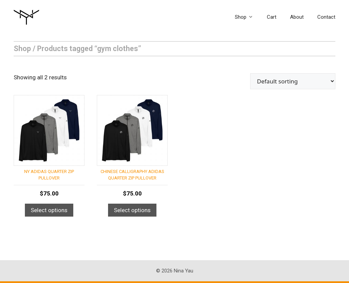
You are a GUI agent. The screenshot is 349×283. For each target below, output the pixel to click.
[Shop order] (292, 81)
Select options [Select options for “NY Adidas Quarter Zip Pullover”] (49, 210)
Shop (247, 17)
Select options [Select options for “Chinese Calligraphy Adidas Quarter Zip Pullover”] (132, 210)
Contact (326, 17)
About (297, 17)
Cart (271, 17)
